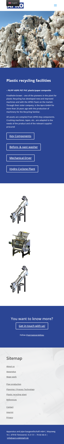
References (11, 399)
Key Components (20, 136)
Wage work (11, 377)
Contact (9, 407)
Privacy (9, 417)
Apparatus (11, 371)
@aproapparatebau (35, 335)
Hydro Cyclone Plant (22, 169)
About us (10, 366)
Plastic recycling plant (16, 394)
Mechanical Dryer (20, 158)
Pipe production (13, 384)
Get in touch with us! (32, 326)
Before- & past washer (23, 147)
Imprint (9, 412)
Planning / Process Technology (20, 389)
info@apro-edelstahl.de (18, 438)
